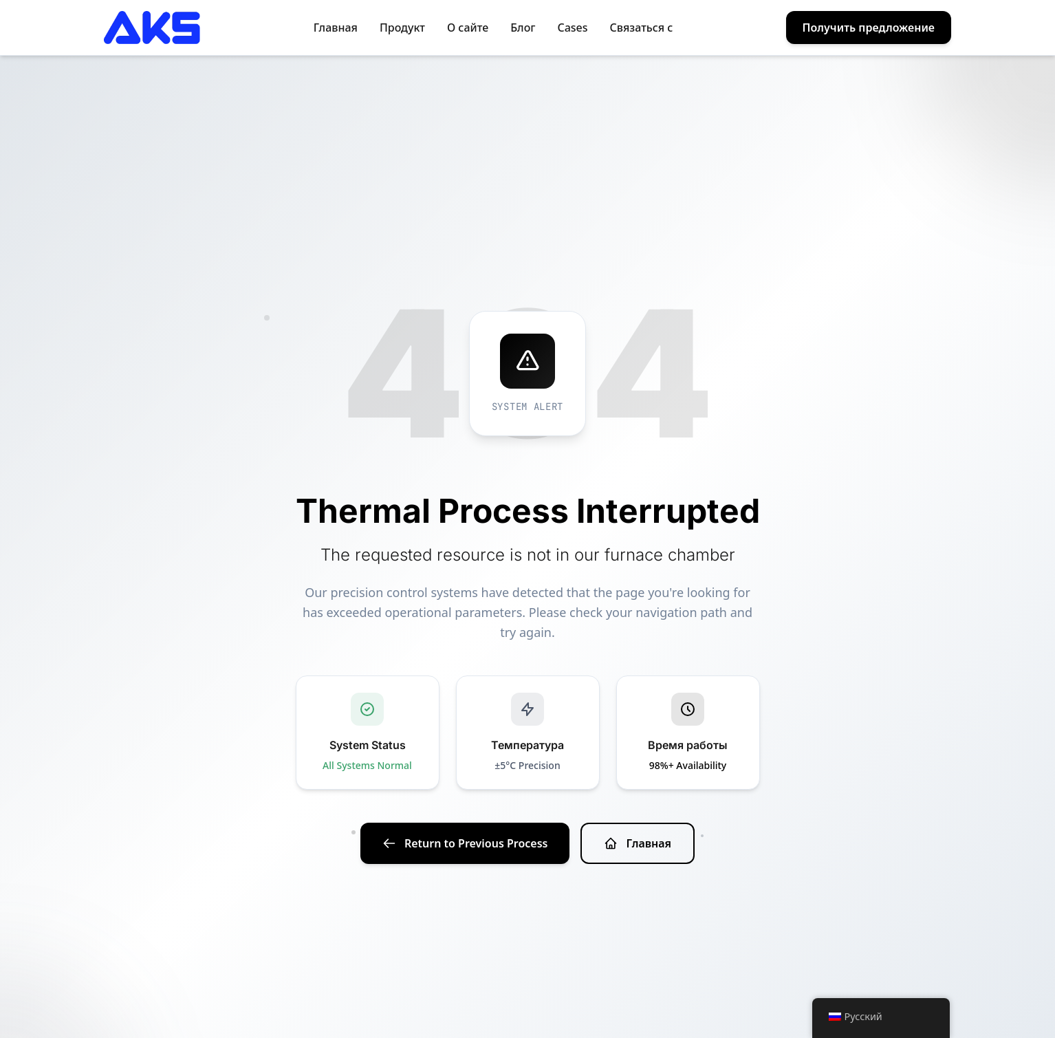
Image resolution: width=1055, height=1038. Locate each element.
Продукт (402, 27)
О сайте (467, 27)
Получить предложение (869, 27)
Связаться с (641, 27)
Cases (573, 27)
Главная (336, 27)
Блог (522, 27)
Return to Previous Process (465, 843)
